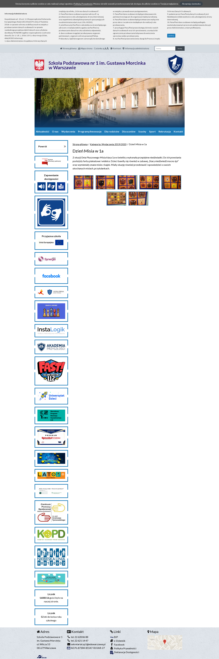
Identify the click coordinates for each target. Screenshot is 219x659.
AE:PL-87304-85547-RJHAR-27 (86, 647)
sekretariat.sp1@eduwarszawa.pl (86, 644)
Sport (152, 131)
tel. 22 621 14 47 (77, 640)
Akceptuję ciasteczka (191, 4)
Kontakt (178, 131)
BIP (114, 636)
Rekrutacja (165, 131)
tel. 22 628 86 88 (77, 636)
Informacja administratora (136, 48)
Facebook (117, 644)
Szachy (142, 131)
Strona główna (68, 48)
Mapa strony (85, 48)
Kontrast (115, 48)
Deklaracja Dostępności (124, 652)
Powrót (42, 146)
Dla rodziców (111, 131)
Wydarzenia (68, 131)
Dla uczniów (128, 131)
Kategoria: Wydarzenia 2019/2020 (108, 144)
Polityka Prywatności (123, 648)
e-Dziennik (117, 640)
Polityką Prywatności (83, 4)
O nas (55, 131)
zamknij (171, 35)
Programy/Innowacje (90, 131)
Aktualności (42, 131)
